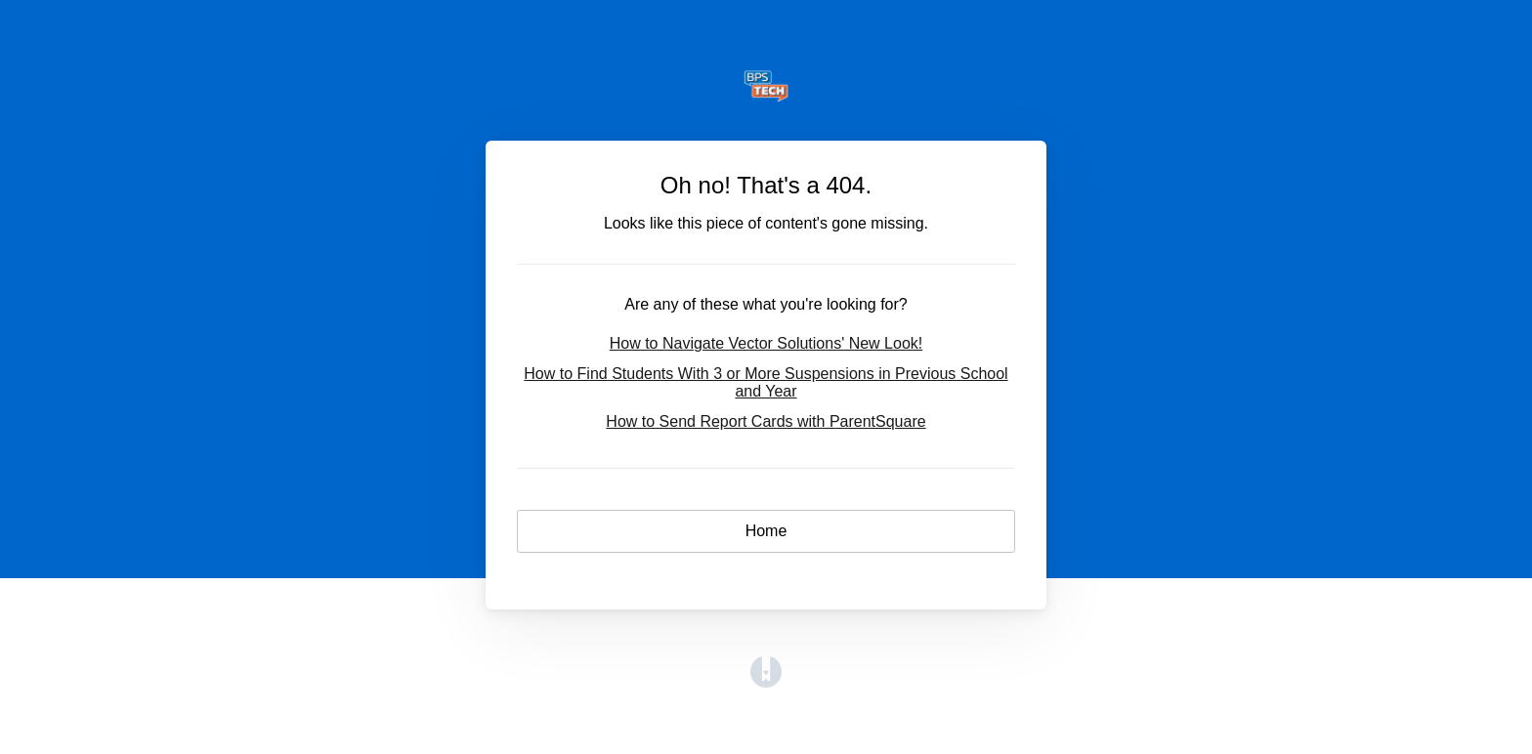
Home (766, 531)
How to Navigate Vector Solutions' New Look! (766, 343)
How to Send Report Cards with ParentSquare (765, 421)
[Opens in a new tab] (766, 682)
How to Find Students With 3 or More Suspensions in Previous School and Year (765, 382)
